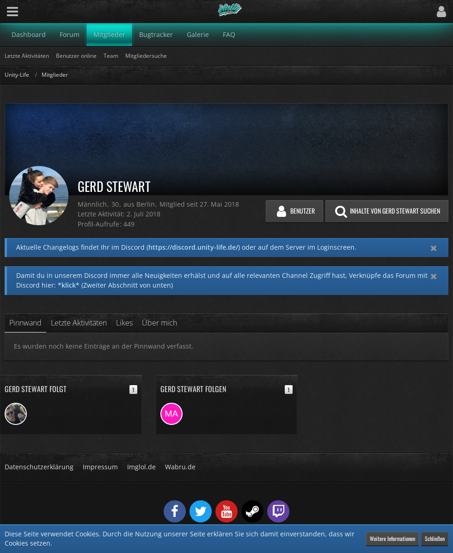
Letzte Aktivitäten (79, 323)
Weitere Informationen (392, 538)
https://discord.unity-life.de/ (193, 247)
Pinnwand (25, 323)
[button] (12, 11)
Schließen (435, 538)
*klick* (69, 285)
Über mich (159, 323)
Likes (124, 323)
